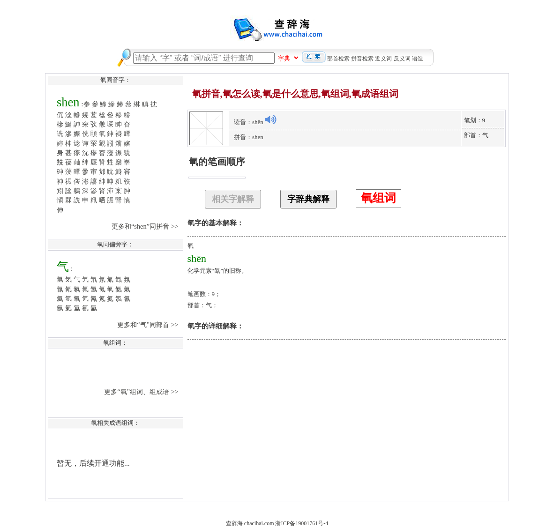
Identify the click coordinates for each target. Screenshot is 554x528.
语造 (417, 58)
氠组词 (378, 198)
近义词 (383, 58)
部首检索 (338, 58)
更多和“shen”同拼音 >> (146, 226)
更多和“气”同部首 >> (148, 324)
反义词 (402, 58)
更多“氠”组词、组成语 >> (142, 391)
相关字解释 (233, 199)
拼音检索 (362, 58)
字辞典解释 (308, 199)
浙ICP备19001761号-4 (301, 523)
